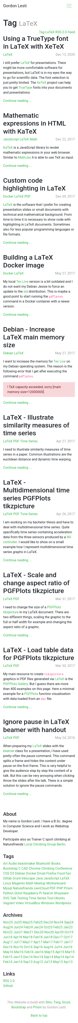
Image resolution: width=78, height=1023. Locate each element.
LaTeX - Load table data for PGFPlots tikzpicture (38, 654)
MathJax (24, 157)
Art (5, 863)
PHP (60, 888)
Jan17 (68, 942)
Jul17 (18, 942)
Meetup (40, 883)
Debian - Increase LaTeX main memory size (33, 337)
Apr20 (59, 932)
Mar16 (19, 952)
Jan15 (17, 957)
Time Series (29, 441)
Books (56, 863)
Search (48, 893)
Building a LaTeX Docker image (28, 261)
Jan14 (17, 962)
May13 (58, 962)
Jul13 (48, 962)
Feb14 (7, 962)
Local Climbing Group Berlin (44, 844)
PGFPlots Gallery (15, 684)
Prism (68, 888)
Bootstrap (10, 868)
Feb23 (58, 927)
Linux (7, 883)
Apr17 (37, 942)
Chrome (34, 868)
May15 (49, 952)
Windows (47, 903)
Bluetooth (43, 863)
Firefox (51, 873)
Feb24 (28, 927)
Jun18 (7, 937)
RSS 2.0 (9, 981)
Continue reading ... (17, 101)
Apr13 (68, 962)
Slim (49, 1002)
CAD (24, 868)
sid (26, 291)
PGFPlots (31, 694)
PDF (27, 196)
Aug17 (8, 942)
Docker (8, 196)
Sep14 (48, 957)
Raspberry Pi (32, 893)
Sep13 (27, 962)
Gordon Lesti (15, 5)
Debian (8, 353)
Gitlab (7, 878)
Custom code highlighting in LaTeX (34, 184)
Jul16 (58, 947)
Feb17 (58, 942)
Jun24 (18, 927)
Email (41, 873)
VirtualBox (32, 903)
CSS (6, 873)
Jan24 (38, 927)
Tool (50, 898)
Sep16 (38, 947)
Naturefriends (23, 888)
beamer (8, 751)
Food (61, 873)
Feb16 (28, 952)
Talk (13, 898)
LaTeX (7, 55)
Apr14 (69, 957)
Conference (63, 868)
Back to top (39, 1015)
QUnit (18, 893)
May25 (28, 922)
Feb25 (38, 922)
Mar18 (27, 937)
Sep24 (68, 922)
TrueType (25, 87)
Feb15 (7, 957)
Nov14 (38, 957)
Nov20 (49, 932)
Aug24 (8, 927)
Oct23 (48, 927)
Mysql (7, 888)
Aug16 (48, 947)
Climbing (47, 868)
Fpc (68, 873)
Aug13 (38, 962)
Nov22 (8, 932)
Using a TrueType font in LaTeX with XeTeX (35, 42)
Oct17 (68, 937)
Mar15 (69, 952)
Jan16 (38, 952)
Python (8, 893)
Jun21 (18, 932)
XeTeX (41, 83)
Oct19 (68, 932)
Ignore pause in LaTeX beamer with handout (36, 725)
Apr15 (59, 952)
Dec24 (48, 922)
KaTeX (8, 148)
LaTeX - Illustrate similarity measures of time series (36, 425)
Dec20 (38, 932)
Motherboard (56, 883)
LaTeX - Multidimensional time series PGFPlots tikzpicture (36, 494)
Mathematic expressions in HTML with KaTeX (34, 123)
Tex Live (22, 282)
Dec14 (27, 957)
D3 (12, 873)
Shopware (61, 893)
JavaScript (11, 139)
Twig (57, 1002)
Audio (12, 863)
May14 (59, 957)
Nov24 (58, 922)
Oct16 (28, 947)
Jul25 (18, 922)
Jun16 (67, 947)
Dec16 (7, 947)
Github (8, 986)
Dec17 (58, 937)
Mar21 (28, 932)
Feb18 (37, 937)
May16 (8, 952)
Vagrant (9, 903)
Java (39, 878)
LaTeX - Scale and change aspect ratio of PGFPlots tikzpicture (36, 583)
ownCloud (41, 888)
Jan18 (47, 937)
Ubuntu (59, 898)
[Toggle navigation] (69, 6)
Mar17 (48, 942)
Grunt (17, 878)
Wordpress (63, 903)
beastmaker (26, 863)
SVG (6, 898)
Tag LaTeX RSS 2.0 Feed (57, 32)
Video (19, 903)
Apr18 (17, 937)
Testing (22, 898)
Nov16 (18, 947)
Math (33, 139)
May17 (28, 942)
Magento (18, 883)
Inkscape (28, 878)
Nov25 (8, 922)
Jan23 (68, 927)
